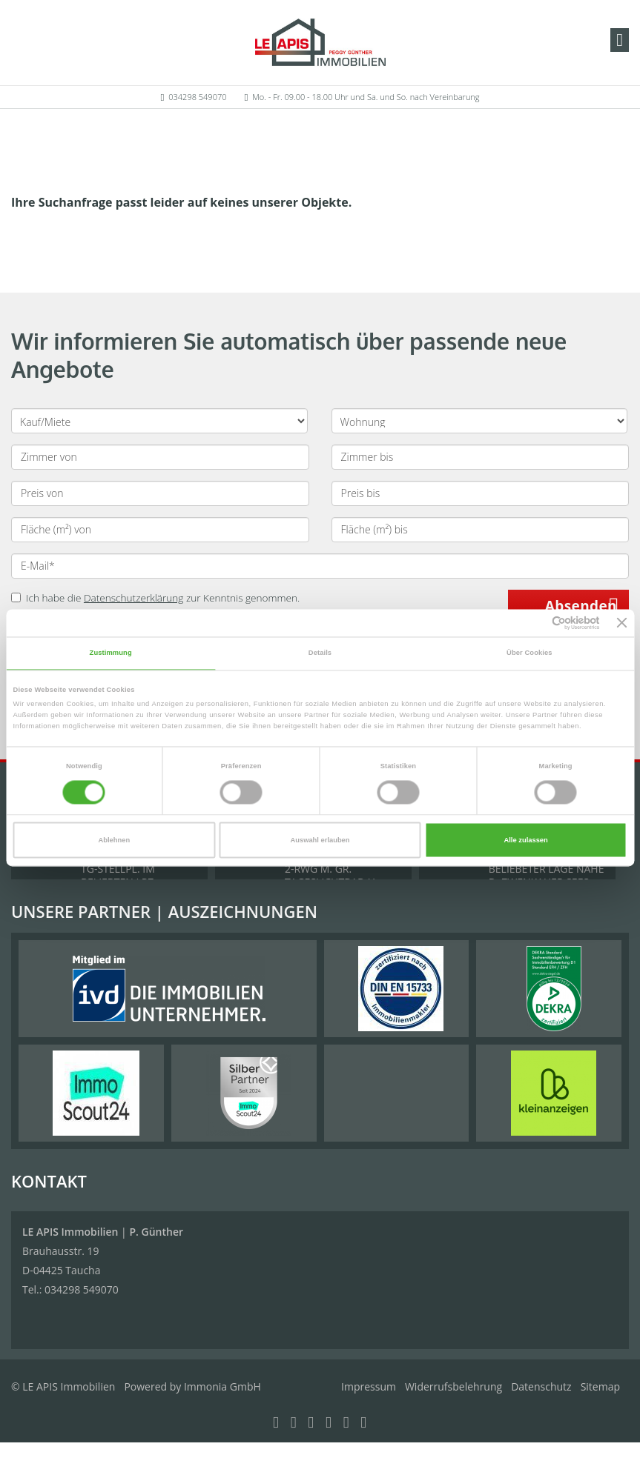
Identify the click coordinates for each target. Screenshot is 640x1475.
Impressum (368, 1386)
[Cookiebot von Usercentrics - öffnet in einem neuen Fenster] (535, 623)
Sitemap (600, 1386)
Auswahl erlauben (319, 840)
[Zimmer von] (160, 457)
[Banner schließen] (622, 623)
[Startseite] (320, 42)
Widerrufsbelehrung (453, 1386)
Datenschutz (541, 1386)
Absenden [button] (581, 606)
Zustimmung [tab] (111, 653)
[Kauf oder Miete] (159, 420)
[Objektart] (479, 420)
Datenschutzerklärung (134, 597)
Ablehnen (115, 840)
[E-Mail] (320, 566)
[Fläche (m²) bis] (480, 529)
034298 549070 (197, 96)
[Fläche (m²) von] (160, 529)
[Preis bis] (480, 493)
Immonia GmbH (222, 1386)
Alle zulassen (525, 840)
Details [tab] (320, 653)
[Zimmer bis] (480, 457)
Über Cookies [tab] (529, 653)
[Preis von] (160, 493)
